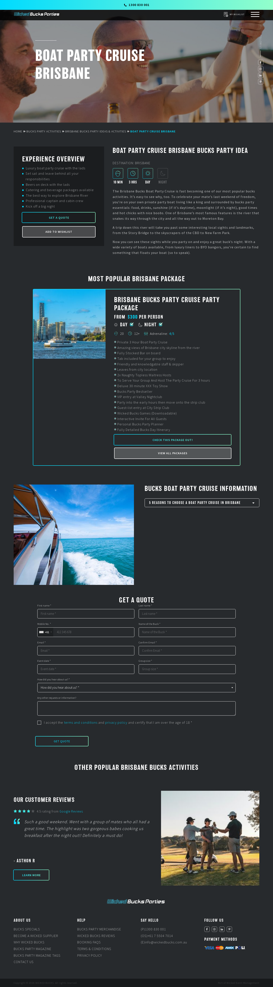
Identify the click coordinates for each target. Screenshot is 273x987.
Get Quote (62, 741)
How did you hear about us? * (53, 679)
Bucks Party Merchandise (99, 929)
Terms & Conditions (94, 949)
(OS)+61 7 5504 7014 (157, 936)
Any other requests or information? (56, 698)
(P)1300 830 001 (153, 929)
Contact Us (24, 962)
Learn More (31, 875)
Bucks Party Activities (43, 131)
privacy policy (116, 722)
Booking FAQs (89, 942)
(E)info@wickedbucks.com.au (164, 942)
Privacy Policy (89, 955)
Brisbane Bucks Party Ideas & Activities (95, 131)
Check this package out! (172, 440)
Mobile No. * (44, 624)
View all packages (172, 453)
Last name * (145, 605)
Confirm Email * (148, 642)
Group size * (145, 661)
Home (18, 131)
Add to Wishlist (58, 232)
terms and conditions (80, 722)
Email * (41, 642)
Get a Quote (59, 218)
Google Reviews (71, 811)
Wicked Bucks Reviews (96, 936)
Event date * (44, 661)
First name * (44, 605)
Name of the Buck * (149, 624)
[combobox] (45, 632)
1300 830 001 (137, 5)
